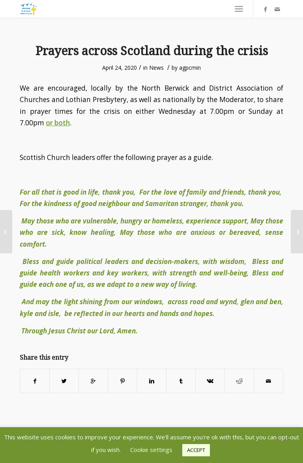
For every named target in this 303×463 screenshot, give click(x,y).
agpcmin (190, 67)
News (156, 67)
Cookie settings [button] (151, 450)
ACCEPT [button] (196, 450)
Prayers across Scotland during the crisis (152, 51)
